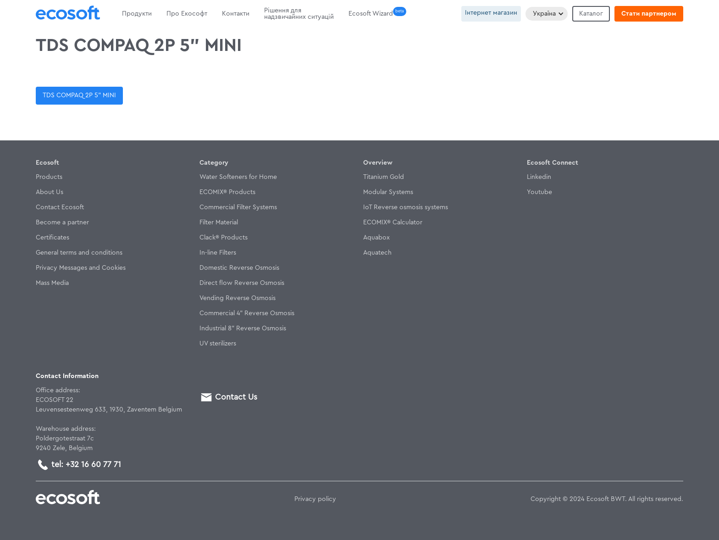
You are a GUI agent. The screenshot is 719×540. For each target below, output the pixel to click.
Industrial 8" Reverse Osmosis (242, 328)
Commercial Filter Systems (238, 207)
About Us (49, 192)
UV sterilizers (217, 343)
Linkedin (539, 177)
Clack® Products (223, 237)
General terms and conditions (79, 253)
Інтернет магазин (491, 13)
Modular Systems (388, 192)
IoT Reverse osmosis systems (405, 207)
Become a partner (62, 222)
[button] (546, 14)
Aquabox (376, 237)
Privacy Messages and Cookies (81, 268)
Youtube (539, 192)
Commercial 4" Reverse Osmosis (246, 313)
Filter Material (218, 222)
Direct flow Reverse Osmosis (241, 283)
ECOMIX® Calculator (392, 222)
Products (49, 177)
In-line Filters (217, 253)
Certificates (52, 237)
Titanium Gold (383, 177)
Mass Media (52, 283)
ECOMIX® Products (227, 192)
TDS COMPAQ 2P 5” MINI (79, 95)
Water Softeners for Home (238, 177)
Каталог (591, 14)
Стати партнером (648, 14)
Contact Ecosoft (60, 207)
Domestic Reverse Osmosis (239, 268)
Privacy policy (315, 499)
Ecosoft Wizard (370, 14)
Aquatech (377, 253)
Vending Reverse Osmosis (237, 298)
